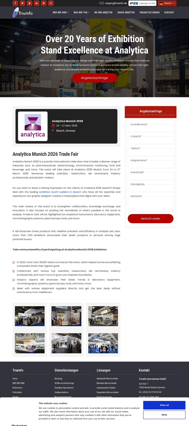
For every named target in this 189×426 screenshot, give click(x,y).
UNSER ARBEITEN (126, 12)
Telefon (136, 148)
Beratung (58, 378)
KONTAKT (169, 12)
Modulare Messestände (107, 383)
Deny (164, 408)
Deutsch (167, 3)
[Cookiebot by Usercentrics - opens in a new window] (19, 420)
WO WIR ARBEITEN (103, 12)
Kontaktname (139, 124)
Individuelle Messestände (107, 378)
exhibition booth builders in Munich (60, 192)
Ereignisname (139, 160)
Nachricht (136, 196)
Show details (45, 420)
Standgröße (138, 184)
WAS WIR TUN (81, 12)
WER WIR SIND (61, 12)
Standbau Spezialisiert (64, 388)
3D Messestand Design (64, 383)
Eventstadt (137, 172)
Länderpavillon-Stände (106, 388)
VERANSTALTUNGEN (149, 12)
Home (15, 378)
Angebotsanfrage (94, 78)
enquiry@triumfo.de (116, 3)
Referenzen (17, 388)
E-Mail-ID (136, 136)
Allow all (164, 398)
